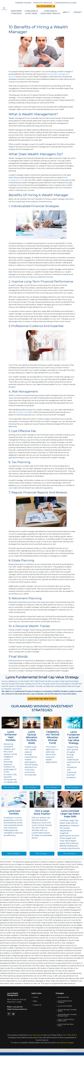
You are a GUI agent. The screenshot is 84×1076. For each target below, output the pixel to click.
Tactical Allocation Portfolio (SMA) (67, 1010)
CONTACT (78, 12)
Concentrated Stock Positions (65, 1001)
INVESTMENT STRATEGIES (16, 12)
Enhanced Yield (63, 997)
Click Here (36, 1035)
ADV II (74, 1035)
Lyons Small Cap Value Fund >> (42, 699)
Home (35, 997)
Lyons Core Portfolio (65, 1006)
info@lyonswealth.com (19, 1009)
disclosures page (67, 1043)
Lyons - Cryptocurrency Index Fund (66, 1020)
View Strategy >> (10, 787)
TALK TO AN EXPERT (45, 6)
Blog (35, 1001)
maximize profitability (24, 412)
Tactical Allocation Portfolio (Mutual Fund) (67, 1015)
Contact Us (37, 1005)
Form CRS (66, 1035)
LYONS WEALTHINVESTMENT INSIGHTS (50, 12)
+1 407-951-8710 (17, 1007)
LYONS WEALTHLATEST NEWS (31, 12)
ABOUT (66, 12)
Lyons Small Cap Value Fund (66, 1025)
